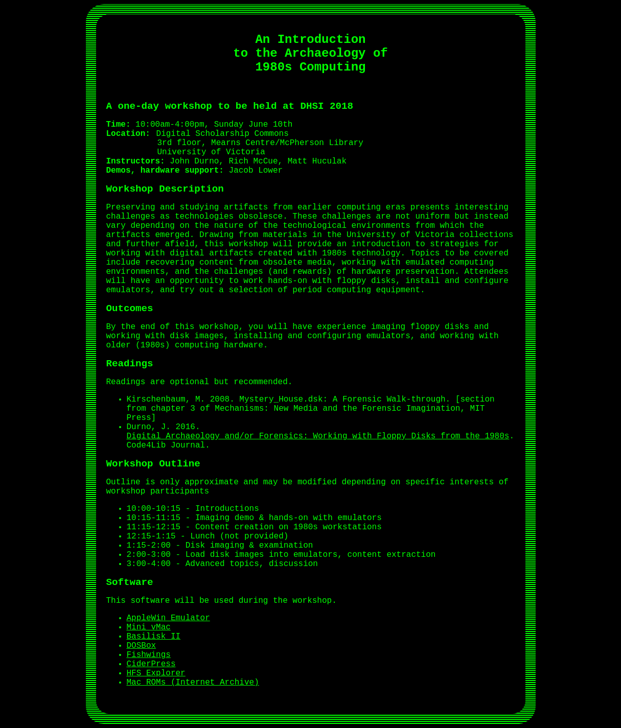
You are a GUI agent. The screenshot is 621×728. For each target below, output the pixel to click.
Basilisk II (154, 636)
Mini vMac (149, 627)
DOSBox (141, 645)
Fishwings (149, 655)
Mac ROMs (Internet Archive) (193, 682)
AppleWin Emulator (168, 618)
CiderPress (151, 664)
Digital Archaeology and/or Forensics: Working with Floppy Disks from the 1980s (318, 436)
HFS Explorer (156, 673)
